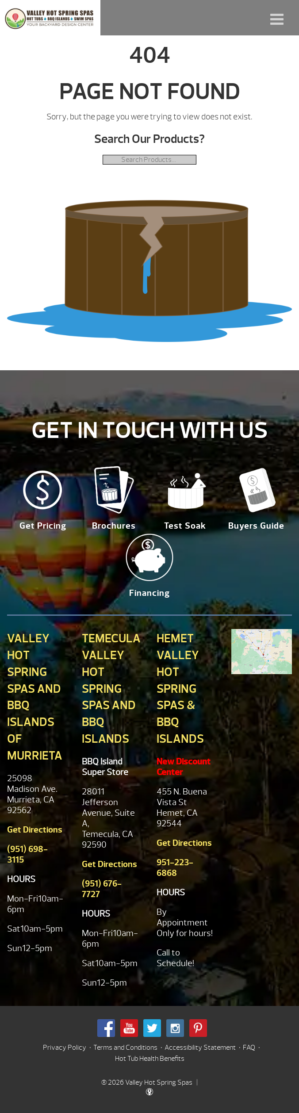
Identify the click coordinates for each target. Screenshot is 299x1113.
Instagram (175, 1028)
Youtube (129, 1028)
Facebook (106, 1028)
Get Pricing (42, 525)
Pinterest (198, 1028)
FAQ (249, 1047)
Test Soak (185, 525)
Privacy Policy (64, 1047)
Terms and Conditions (125, 1047)
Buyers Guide (256, 525)
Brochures (114, 525)
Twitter (152, 1028)
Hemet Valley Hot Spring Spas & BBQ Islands (180, 688)
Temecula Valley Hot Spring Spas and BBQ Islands (111, 688)
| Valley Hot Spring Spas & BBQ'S (50, 17)
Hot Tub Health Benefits (149, 1058)
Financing (149, 593)
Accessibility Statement (200, 1047)
